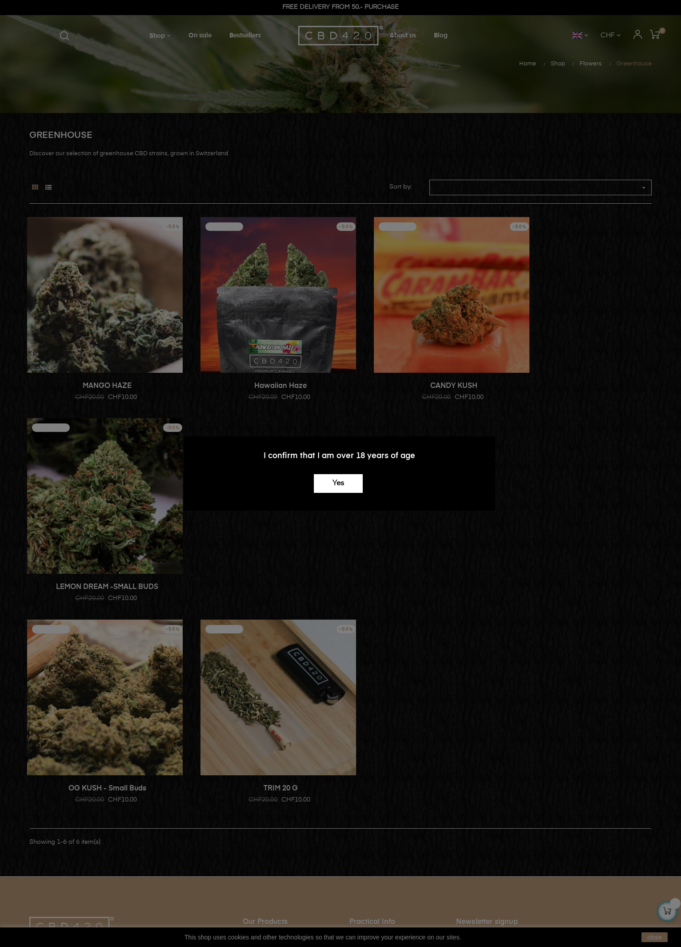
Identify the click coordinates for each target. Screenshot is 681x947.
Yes (338, 483)
